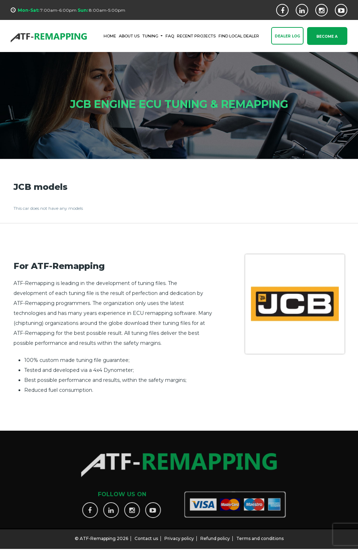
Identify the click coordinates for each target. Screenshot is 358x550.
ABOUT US (129, 35)
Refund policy (215, 535)
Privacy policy (179, 535)
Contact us (146, 535)
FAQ (169, 35)
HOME (110, 35)
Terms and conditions (260, 535)
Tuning (150, 35)
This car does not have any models (48, 208)
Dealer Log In (287, 40)
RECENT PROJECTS (196, 35)
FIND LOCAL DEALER (239, 35)
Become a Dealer (327, 40)
